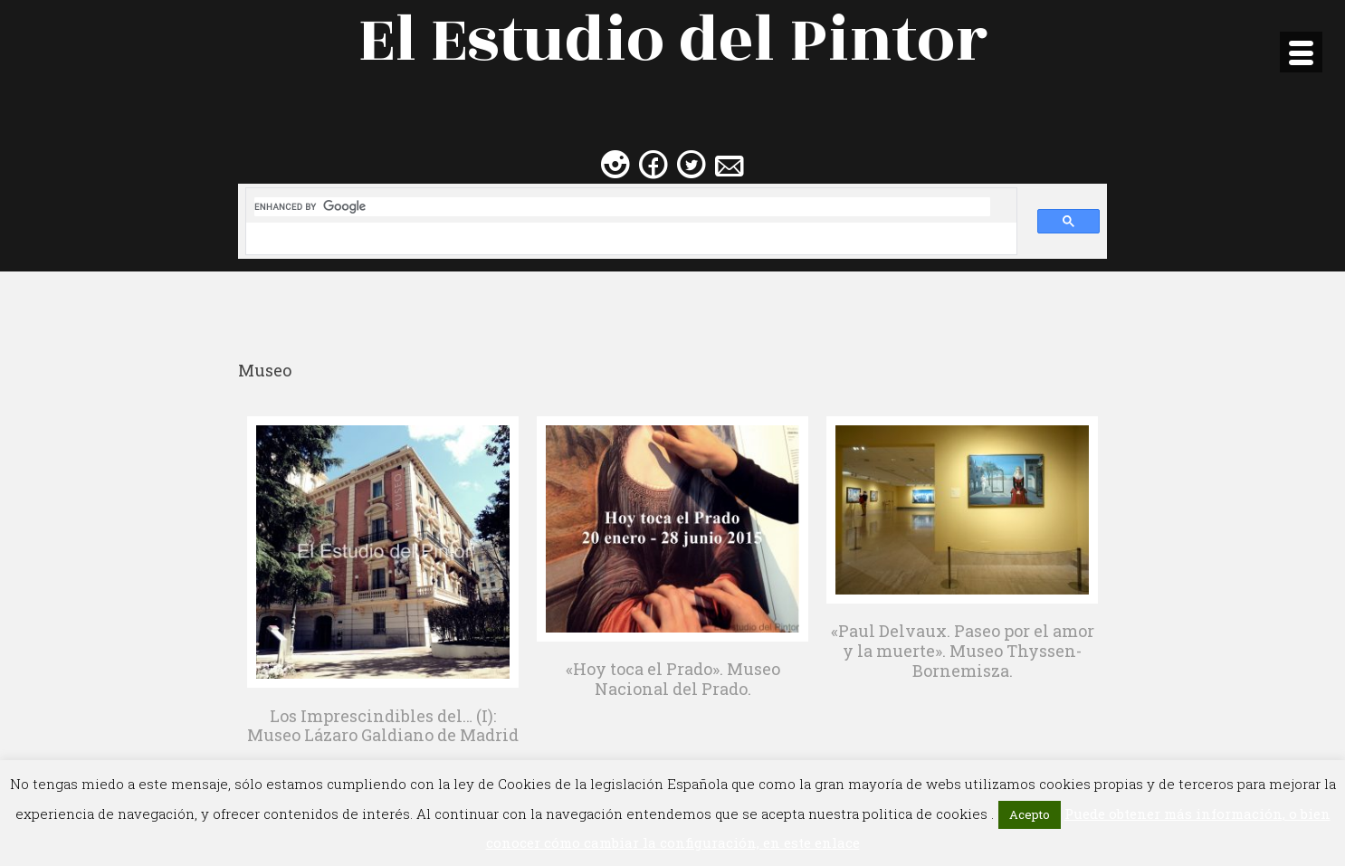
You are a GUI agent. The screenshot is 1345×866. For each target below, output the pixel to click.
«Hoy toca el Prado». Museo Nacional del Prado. (673, 678)
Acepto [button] (1029, 814)
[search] (622, 206)
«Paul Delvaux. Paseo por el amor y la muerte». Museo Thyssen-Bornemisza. (962, 650)
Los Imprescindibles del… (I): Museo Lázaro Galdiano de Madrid (383, 726)
